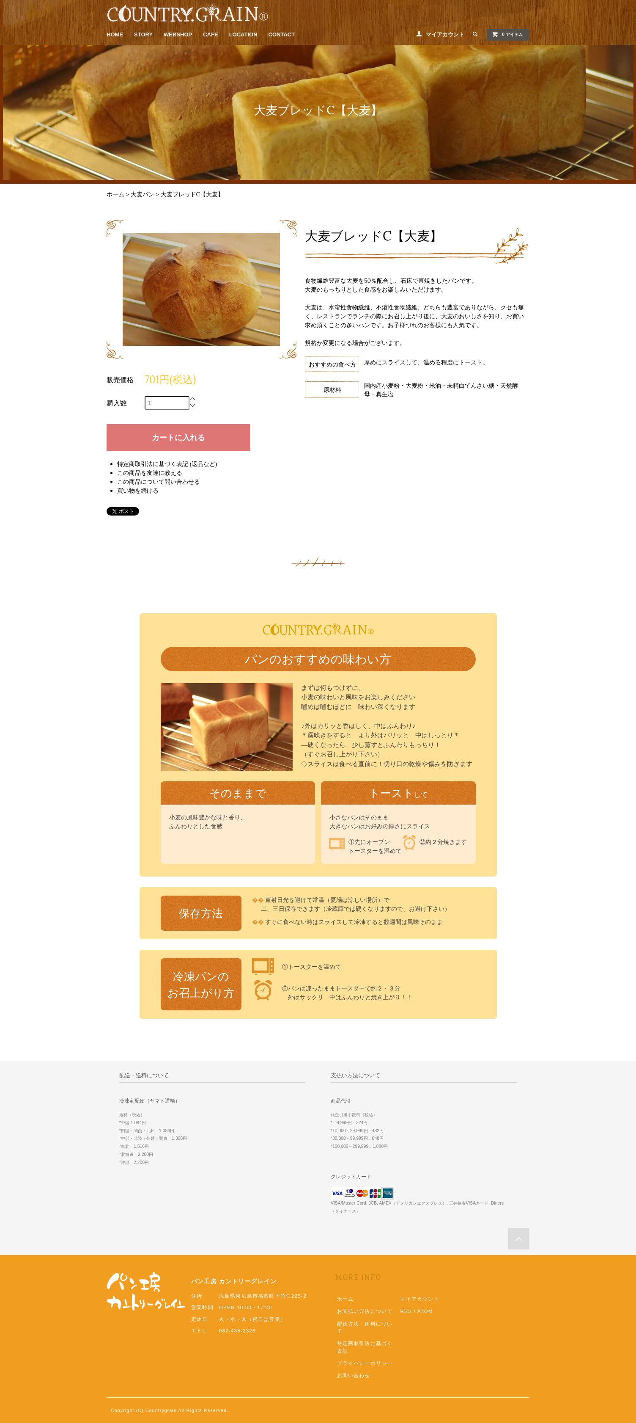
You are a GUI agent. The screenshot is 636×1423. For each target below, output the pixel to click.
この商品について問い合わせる (158, 481)
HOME (115, 34)
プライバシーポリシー (365, 1363)
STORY (143, 34)
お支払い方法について (365, 1311)
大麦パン (142, 194)
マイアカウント (445, 34)
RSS (406, 1311)
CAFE (210, 34)
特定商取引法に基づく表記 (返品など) (167, 464)
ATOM (425, 1311)
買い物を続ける (138, 490)
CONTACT (282, 34)
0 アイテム (507, 34)
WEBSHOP (178, 34)
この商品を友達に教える (149, 473)
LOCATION (243, 34)
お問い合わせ (353, 1375)
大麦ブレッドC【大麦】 (192, 194)
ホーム (115, 194)
